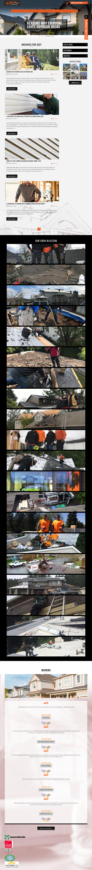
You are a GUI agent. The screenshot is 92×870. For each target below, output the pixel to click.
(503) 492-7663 (77, 3)
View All (74, 82)
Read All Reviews (45, 825)
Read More (11, 89)
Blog (42, 36)
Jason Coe (55, 74)
